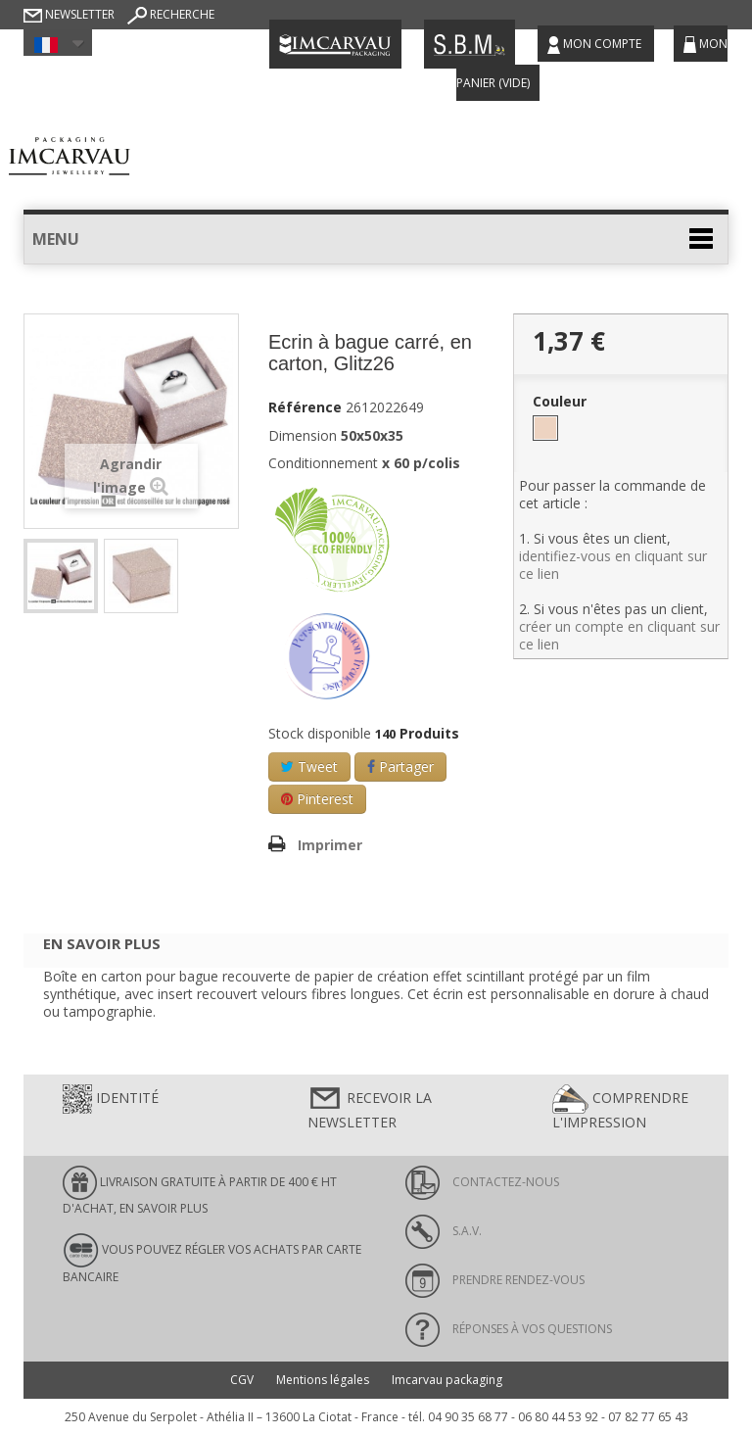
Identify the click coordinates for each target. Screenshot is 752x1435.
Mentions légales (322, 1379)
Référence (305, 407)
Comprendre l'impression (620, 1107)
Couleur (561, 401)
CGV (242, 1379)
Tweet (309, 766)
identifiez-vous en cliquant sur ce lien (613, 565)
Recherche (170, 14)
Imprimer (330, 845)
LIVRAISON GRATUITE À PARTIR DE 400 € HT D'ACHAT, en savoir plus (200, 1191)
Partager (400, 766)
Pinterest (317, 798)
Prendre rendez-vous (495, 1279)
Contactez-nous (482, 1181)
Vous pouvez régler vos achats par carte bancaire (212, 1258)
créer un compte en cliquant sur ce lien (619, 635)
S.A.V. (443, 1230)
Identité (111, 1099)
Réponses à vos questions (508, 1328)
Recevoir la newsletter (369, 1107)
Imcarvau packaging (447, 1379)
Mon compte (595, 44)
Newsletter (69, 14)
